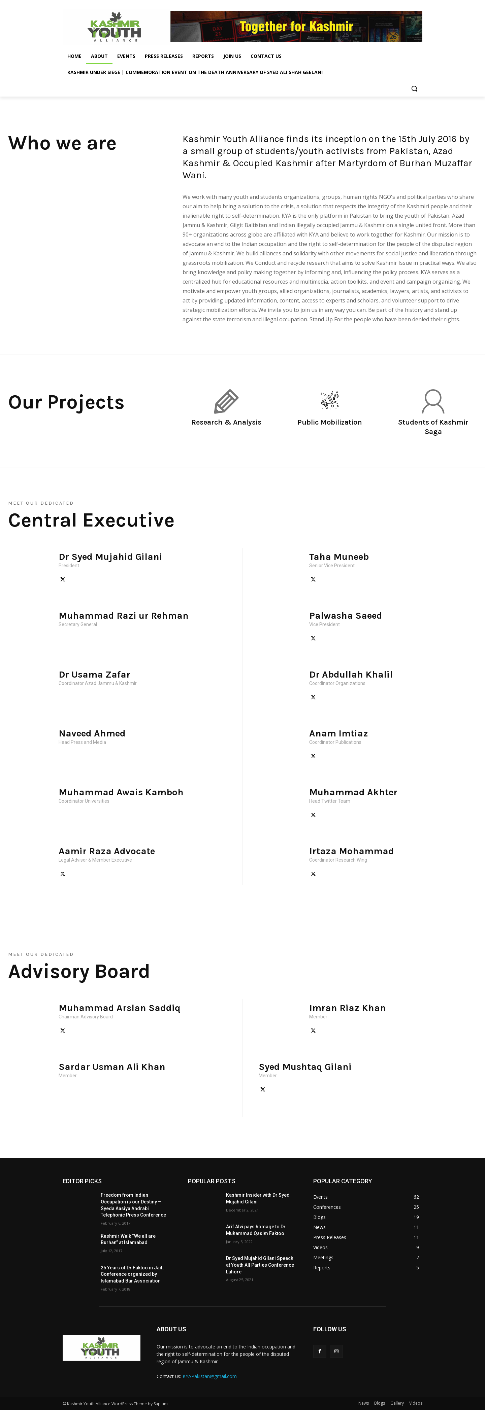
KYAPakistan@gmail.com (210, 1376)
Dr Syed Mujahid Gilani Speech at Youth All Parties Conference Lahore (260, 1265)
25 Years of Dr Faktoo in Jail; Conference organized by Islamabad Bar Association (132, 1274)
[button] (414, 88)
